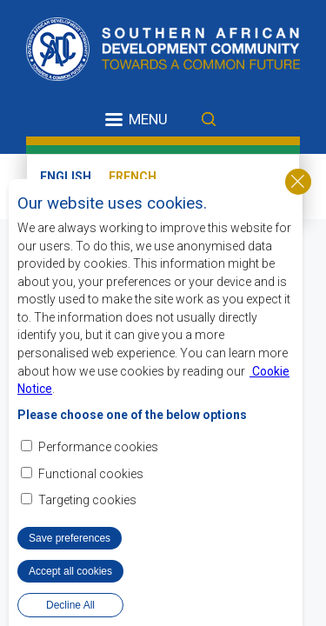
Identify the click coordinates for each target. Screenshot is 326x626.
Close (298, 182)
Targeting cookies (87, 500)
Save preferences (69, 538)
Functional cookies (90, 474)
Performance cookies (98, 447)
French (132, 176)
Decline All (70, 605)
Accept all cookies (70, 571)
